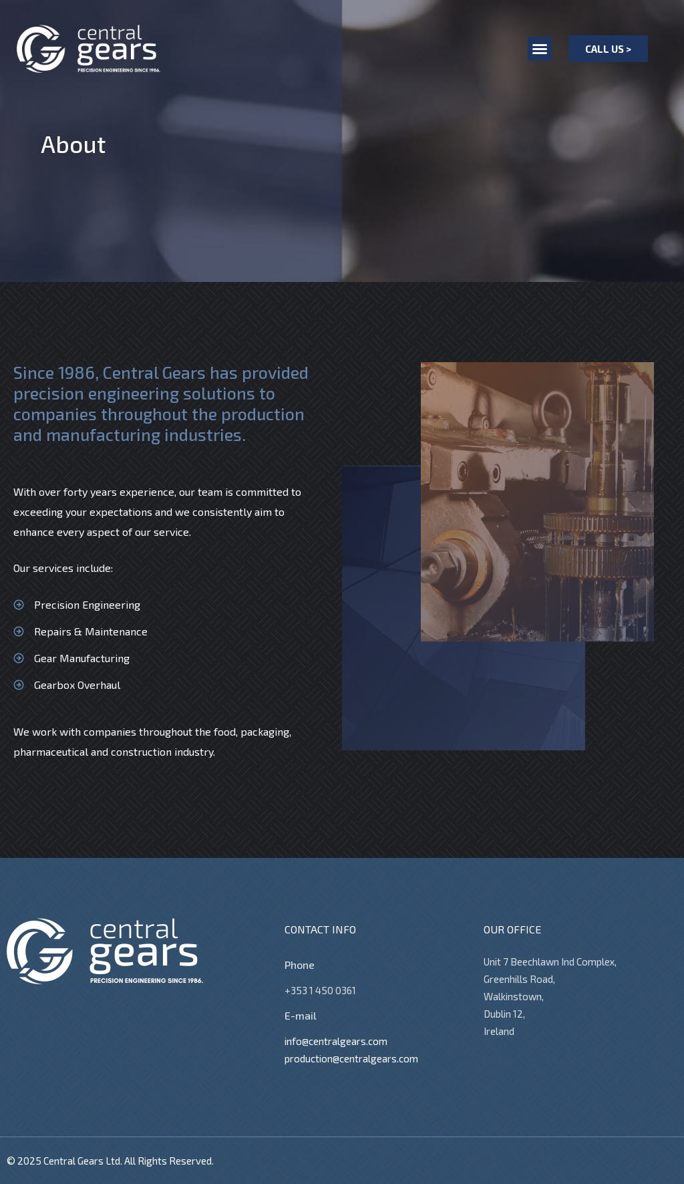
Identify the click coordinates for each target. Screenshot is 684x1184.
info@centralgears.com (336, 1041)
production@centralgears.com (351, 1058)
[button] (540, 49)
